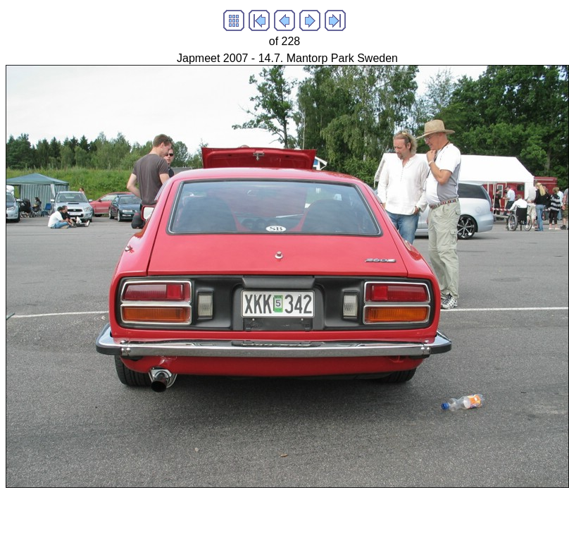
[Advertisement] (262, 519)
